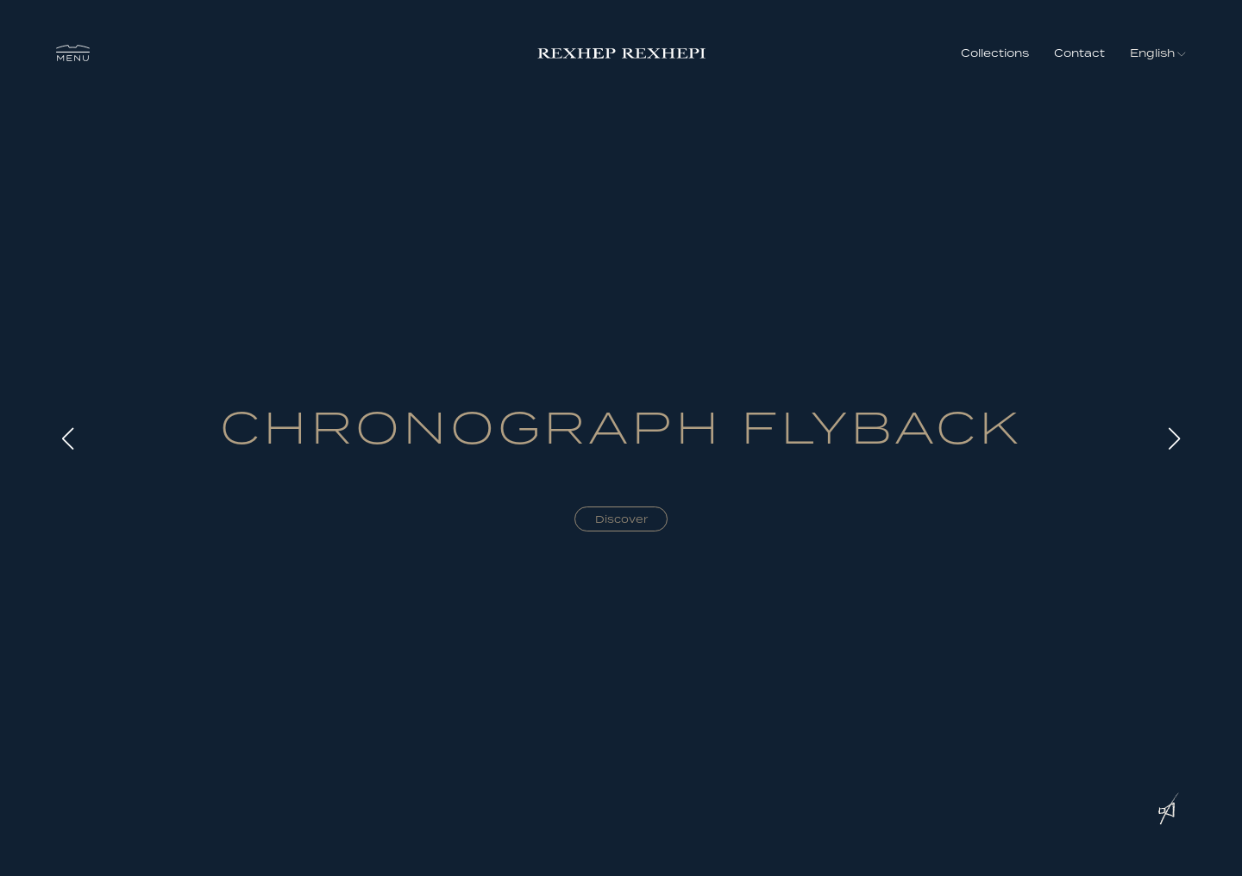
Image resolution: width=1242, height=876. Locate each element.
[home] (621, 53)
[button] (73, 53)
